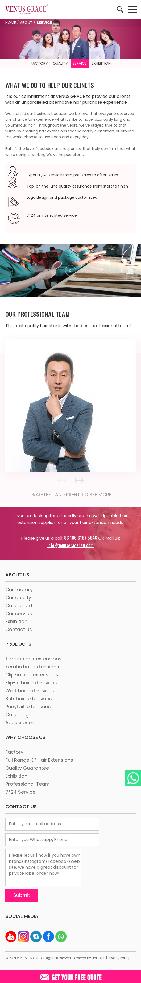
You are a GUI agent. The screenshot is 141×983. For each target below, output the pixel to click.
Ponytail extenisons (28, 706)
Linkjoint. (98, 958)
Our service (18, 613)
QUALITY (60, 63)
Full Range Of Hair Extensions (39, 760)
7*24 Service (20, 792)
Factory (14, 752)
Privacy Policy (119, 958)
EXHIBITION (101, 63)
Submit (21, 895)
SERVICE (80, 63)
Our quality (18, 597)
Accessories (19, 722)
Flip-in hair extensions (31, 682)
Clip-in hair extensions (31, 674)
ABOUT (26, 22)
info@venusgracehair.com (70, 545)
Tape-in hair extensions (33, 658)
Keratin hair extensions (32, 666)
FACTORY (39, 63)
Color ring (17, 714)
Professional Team (27, 784)
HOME (10, 22)
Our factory (19, 589)
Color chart (18, 605)
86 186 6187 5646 (81, 538)
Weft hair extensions (29, 690)
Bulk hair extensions (28, 698)
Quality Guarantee (27, 768)
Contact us (18, 629)
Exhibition (16, 621)
